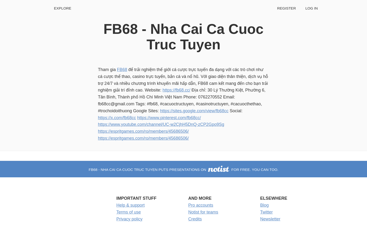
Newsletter (270, 219)
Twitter (266, 212)
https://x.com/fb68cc (117, 117)
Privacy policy (129, 219)
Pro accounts (200, 205)
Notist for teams (203, 212)
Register (286, 8)
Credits (195, 219)
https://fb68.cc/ (176, 90)
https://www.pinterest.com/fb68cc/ (169, 117)
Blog (264, 205)
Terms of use (128, 212)
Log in (311, 8)
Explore (62, 8)
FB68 (122, 69)
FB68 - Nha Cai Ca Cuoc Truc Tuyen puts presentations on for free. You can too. (183, 170)
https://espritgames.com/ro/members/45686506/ (143, 131)
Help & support (130, 205)
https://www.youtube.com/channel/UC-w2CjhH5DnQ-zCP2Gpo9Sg (161, 124)
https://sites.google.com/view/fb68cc (194, 110)
